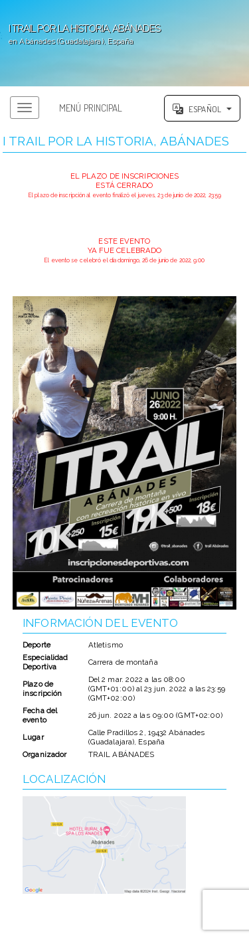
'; (124, 43)
